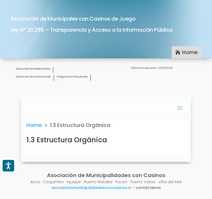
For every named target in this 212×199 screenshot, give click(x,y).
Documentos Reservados (33, 69)
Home (190, 52)
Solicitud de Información (33, 77)
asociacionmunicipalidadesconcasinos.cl (91, 187)
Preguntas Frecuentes (72, 77)
